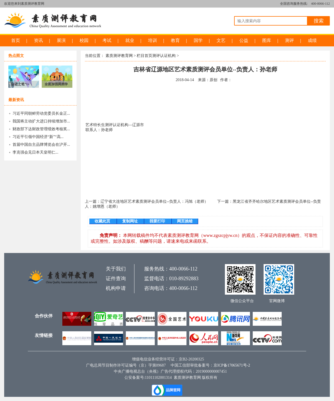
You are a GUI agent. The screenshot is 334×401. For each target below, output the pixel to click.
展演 (61, 40)
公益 (243, 40)
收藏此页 (103, 221)
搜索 (319, 21)
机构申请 (116, 288)
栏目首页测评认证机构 (156, 56)
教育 (175, 40)
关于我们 (116, 269)
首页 (15, 40)
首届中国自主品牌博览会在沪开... (41, 144)
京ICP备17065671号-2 (231, 365)
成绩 (312, 40)
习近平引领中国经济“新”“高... (38, 137)
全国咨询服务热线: (294, 4)
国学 (198, 40)
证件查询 (116, 278)
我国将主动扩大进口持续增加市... (41, 121)
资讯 (38, 40)
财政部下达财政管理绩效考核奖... (41, 129)
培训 (152, 40)
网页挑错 (185, 221)
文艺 (221, 40)
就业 (129, 40)
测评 (289, 40)
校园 (84, 40)
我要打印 (157, 221)
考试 (106, 40)
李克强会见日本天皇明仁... (35, 152)
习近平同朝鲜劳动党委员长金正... (41, 113)
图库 (266, 40)
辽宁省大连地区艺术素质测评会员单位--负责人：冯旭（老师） (154, 201)
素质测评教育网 (119, 56)
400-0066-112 (320, 4)
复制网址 (130, 221)
